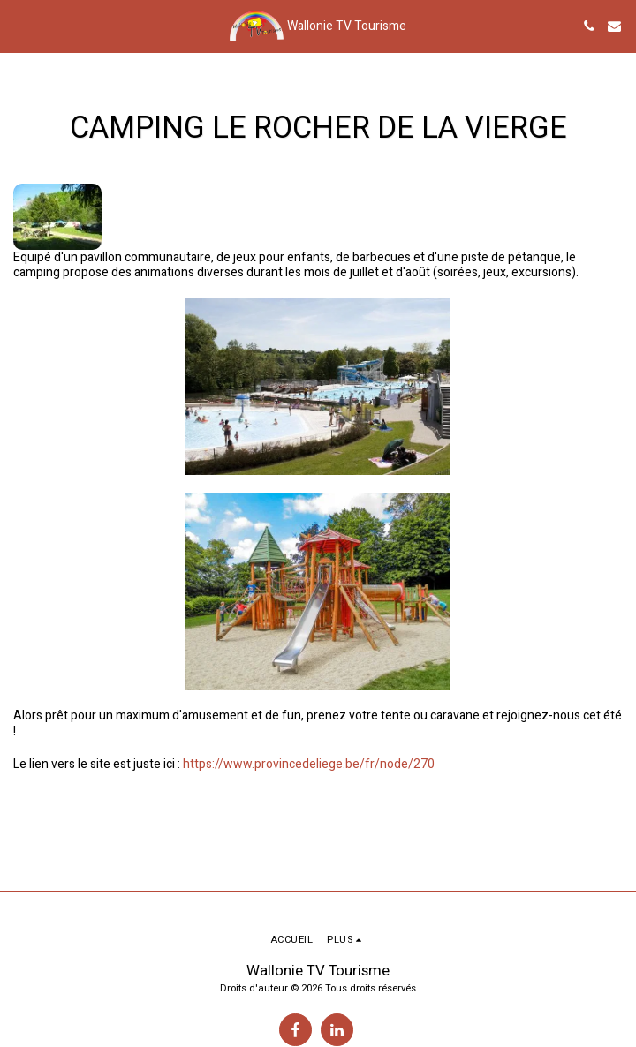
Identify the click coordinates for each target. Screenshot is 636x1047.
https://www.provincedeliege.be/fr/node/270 (309, 764)
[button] (19, 25)
